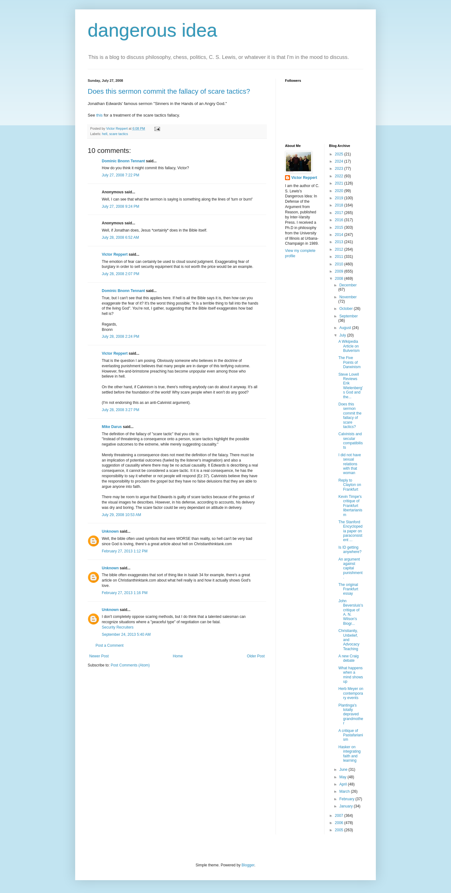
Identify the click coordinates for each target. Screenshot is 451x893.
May (343, 777)
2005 (339, 830)
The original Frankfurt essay (348, 589)
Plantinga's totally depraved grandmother (350, 714)
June (343, 769)
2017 (339, 213)
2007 (339, 815)
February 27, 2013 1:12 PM (125, 551)
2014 (339, 234)
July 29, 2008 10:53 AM (121, 515)
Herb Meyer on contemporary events (350, 693)
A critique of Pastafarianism (350, 735)
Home (178, 656)
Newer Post (99, 656)
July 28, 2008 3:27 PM (120, 410)
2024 (339, 161)
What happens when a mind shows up (350, 675)
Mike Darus (112, 427)
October (346, 308)
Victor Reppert (114, 254)
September (348, 316)
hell (104, 134)
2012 (339, 249)
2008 (339, 278)
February (347, 799)
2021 (339, 183)
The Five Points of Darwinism (349, 362)
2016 (339, 220)
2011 (339, 256)
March (345, 791)
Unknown (110, 531)
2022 (339, 176)
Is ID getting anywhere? (349, 549)
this (99, 115)
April (343, 784)
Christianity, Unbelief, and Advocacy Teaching (348, 640)
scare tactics (118, 134)
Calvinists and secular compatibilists (350, 441)
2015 (339, 227)
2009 (339, 271)
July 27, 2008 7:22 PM (120, 175)
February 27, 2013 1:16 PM (125, 593)
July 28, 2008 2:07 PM (120, 274)
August (345, 328)
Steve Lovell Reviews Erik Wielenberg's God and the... (350, 385)
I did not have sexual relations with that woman (349, 464)
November (347, 297)
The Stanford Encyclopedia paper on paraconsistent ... (350, 531)
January (346, 806)
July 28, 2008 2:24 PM (120, 336)
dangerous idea (152, 30)
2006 (339, 823)
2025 (339, 154)
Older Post (256, 656)
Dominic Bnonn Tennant (123, 161)
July (343, 335)
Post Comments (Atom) (130, 665)
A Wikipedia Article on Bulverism (349, 346)
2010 (339, 264)
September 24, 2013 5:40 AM (126, 634)
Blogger (247, 865)
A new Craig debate (348, 658)
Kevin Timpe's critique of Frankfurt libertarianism (350, 505)
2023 (339, 168)
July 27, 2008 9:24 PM (120, 206)
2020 (339, 191)
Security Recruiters (117, 627)
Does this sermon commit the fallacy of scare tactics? (169, 91)
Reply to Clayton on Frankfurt (349, 485)
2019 (339, 198)
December (347, 285)
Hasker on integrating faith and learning (349, 754)
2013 (339, 242)
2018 (339, 205)
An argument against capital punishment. (350, 568)
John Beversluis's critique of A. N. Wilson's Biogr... (350, 612)
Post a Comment (109, 645)
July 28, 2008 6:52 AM (120, 237)
